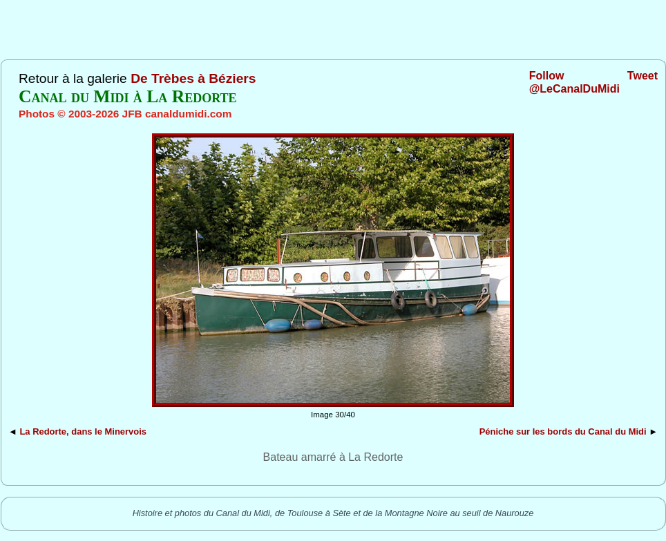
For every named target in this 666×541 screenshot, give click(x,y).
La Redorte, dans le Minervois (82, 431)
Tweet (642, 76)
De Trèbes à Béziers (193, 78)
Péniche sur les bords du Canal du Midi (563, 431)
